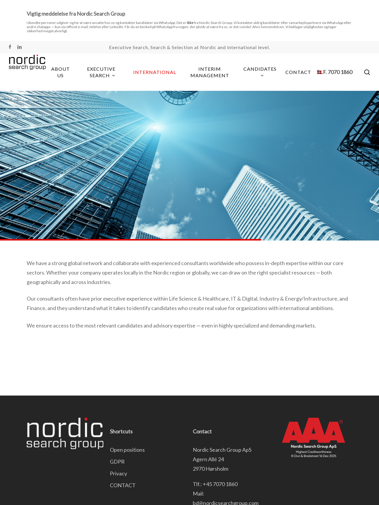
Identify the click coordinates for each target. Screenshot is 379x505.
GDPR (117, 461)
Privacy (118, 473)
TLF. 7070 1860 (334, 72)
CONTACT (123, 485)
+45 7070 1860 (220, 484)
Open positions (127, 449)
